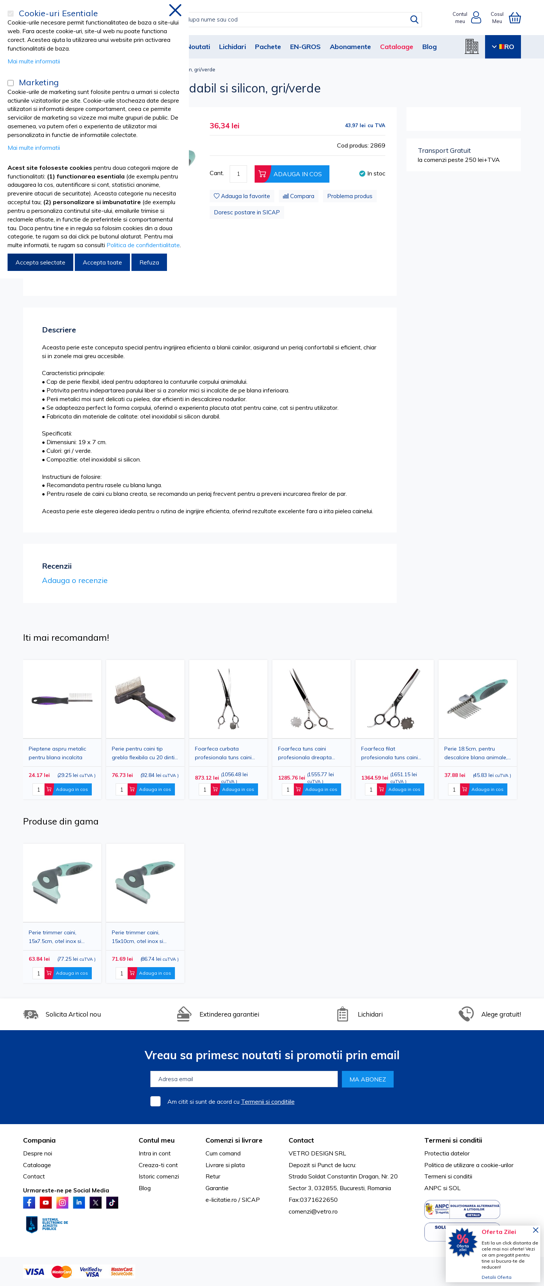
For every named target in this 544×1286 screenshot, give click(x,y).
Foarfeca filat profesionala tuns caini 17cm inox (389, 753)
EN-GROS (305, 46)
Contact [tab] (301, 1140)
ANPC (433, 1188)
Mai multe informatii (34, 61)
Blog (429, 46)
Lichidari (232, 46)
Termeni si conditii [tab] (453, 1140)
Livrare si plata (225, 1165)
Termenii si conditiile (268, 1101)
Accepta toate (102, 262)
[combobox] (280, 19)
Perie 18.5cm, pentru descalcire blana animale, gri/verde (475, 753)
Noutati (198, 46)
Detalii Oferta (497, 1277)
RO (503, 46)
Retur (213, 1176)
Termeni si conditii (448, 1176)
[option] (228, 729)
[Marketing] (11, 83)
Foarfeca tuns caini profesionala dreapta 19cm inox (305, 753)
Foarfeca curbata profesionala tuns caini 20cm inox (223, 753)
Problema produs (349, 196)
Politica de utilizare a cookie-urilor (468, 1165)
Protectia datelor (447, 1153)
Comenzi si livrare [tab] (234, 1140)
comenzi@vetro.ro (313, 1211)
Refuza (149, 262)
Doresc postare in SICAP (247, 212)
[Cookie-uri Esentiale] (11, 14)
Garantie (217, 1188)
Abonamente (350, 46)
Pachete (268, 46)
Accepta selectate (40, 262)
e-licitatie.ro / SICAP (233, 1199)
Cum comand (223, 1153)
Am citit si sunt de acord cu (231, 1101)
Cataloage (396, 46)
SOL (455, 1188)
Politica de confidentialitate (143, 245)
